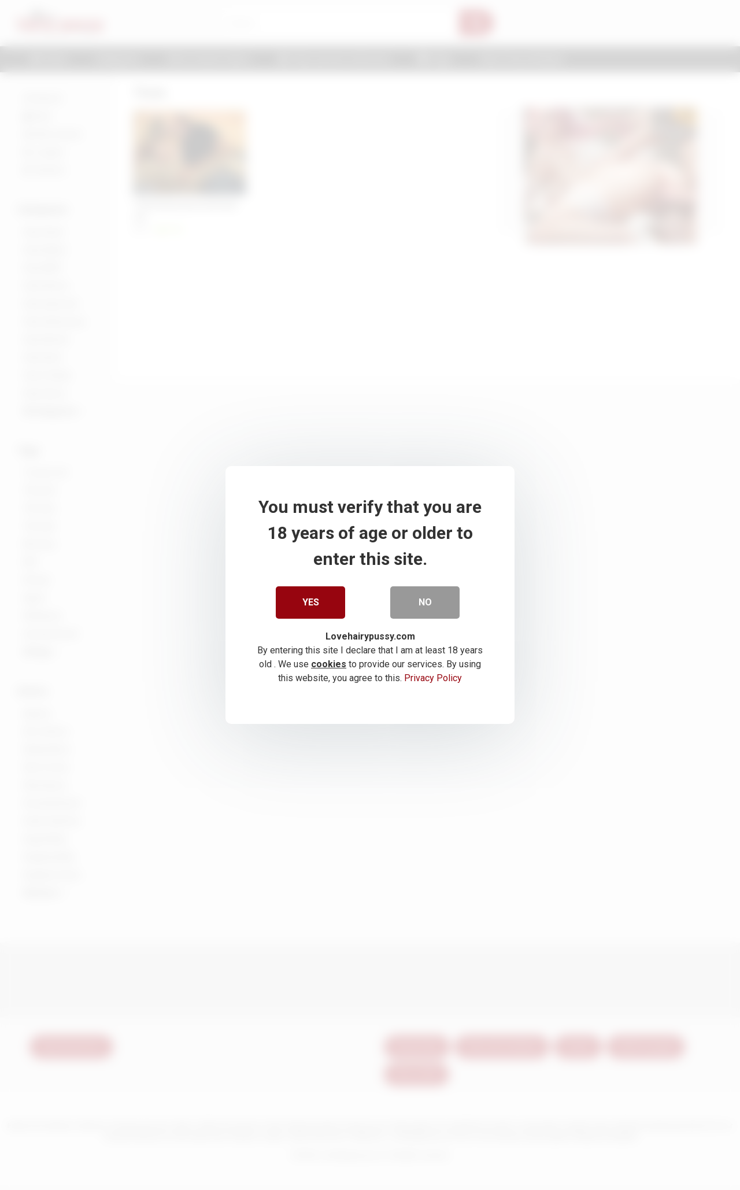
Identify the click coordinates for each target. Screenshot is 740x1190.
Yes (310, 602)
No (425, 602)
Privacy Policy (433, 677)
